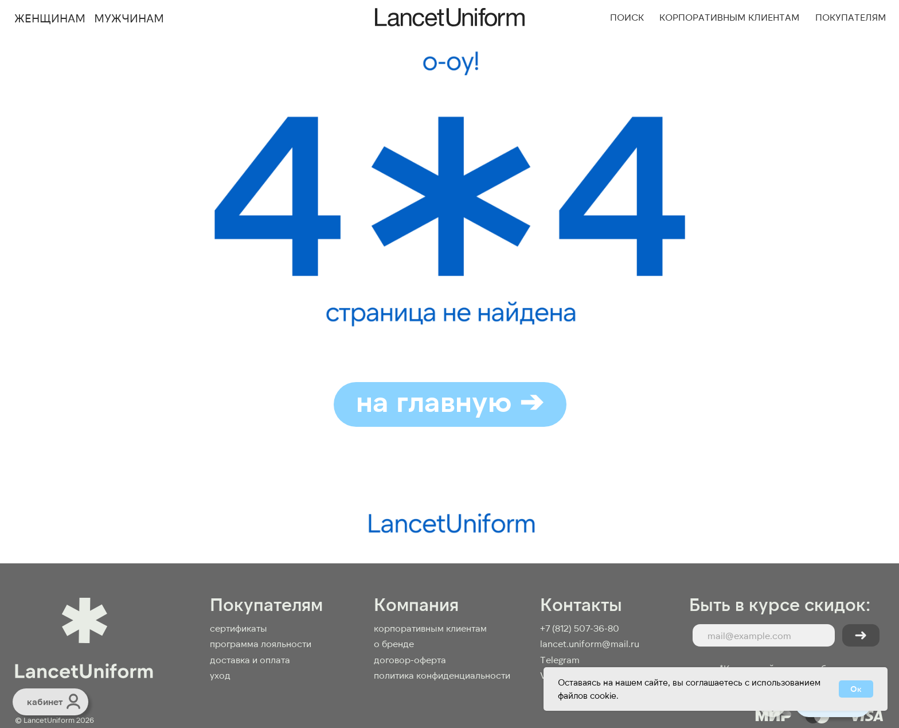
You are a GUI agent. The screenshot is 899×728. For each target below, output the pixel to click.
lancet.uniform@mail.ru (589, 643)
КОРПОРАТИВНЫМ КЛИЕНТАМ (430, 627)
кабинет (44, 701)
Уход (220, 674)
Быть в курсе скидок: (780, 603)
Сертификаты (238, 627)
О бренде (394, 643)
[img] (73, 701)
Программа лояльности (260, 643)
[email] (764, 635)
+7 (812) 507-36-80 (579, 627)
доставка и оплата (250, 659)
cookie (603, 695)
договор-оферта (410, 659)
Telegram (560, 659)
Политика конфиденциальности (442, 674)
